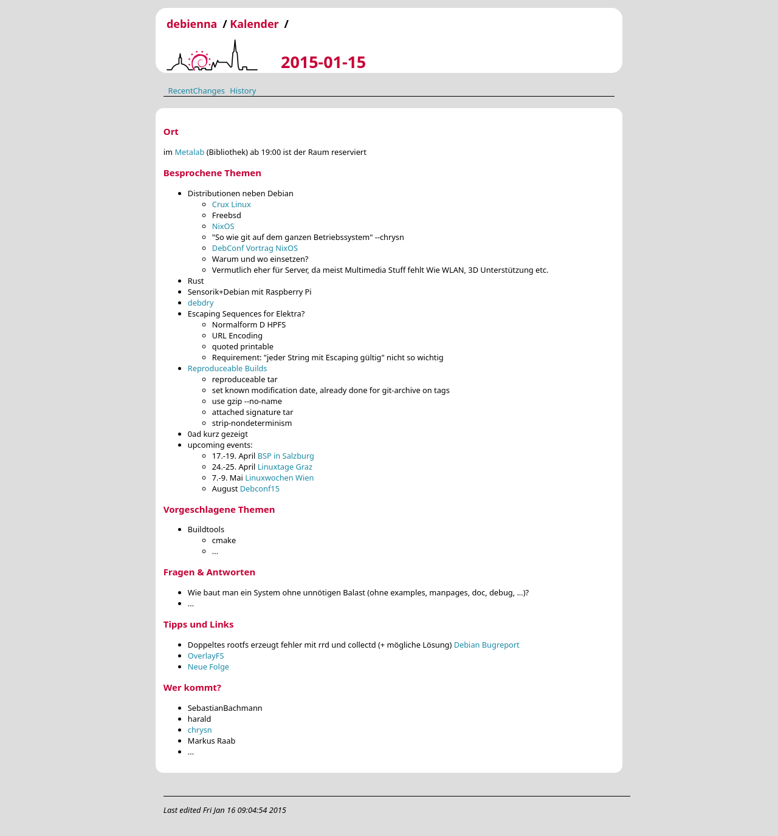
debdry (201, 302)
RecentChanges (196, 89)
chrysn (200, 729)
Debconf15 (260, 488)
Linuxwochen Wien (279, 477)
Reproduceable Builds (227, 368)
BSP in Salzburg (286, 455)
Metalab (189, 151)
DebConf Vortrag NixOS (255, 247)
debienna (192, 23)
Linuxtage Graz (285, 466)
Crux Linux (231, 204)
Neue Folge (208, 666)
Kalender (254, 23)
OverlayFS (206, 655)
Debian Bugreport (487, 644)
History (243, 89)
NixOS (223, 226)
